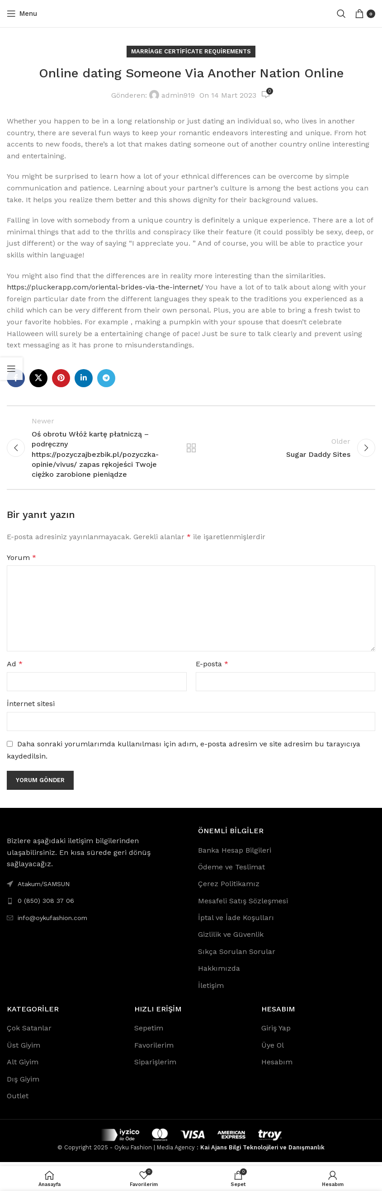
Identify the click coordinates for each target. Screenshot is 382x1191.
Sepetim (148, 1032)
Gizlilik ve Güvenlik (231, 938)
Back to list (190, 450)
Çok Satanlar (29, 1032)
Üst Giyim (23, 1049)
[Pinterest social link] (61, 378)
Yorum (21, 561)
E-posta (212, 668)
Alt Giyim (22, 1066)
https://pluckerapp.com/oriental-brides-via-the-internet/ (105, 287)
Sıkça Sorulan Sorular (236, 955)
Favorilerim (154, 1049)
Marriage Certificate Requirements (191, 51)
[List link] (95, 905)
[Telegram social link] (106, 378)
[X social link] (38, 378)
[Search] (341, 14)
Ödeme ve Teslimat (231, 871)
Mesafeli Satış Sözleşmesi (243, 905)
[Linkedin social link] (84, 378)
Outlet (17, 1100)
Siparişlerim (155, 1066)
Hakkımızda (219, 972)
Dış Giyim (23, 1083)
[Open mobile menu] (22, 14)
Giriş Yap (276, 1032)
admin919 (178, 95)
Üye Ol (272, 1049)
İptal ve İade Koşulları (236, 921)
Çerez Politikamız (228, 887)
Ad (15, 668)
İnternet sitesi (31, 707)
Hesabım (276, 1066)
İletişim (211, 989)
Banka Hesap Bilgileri (234, 853)
